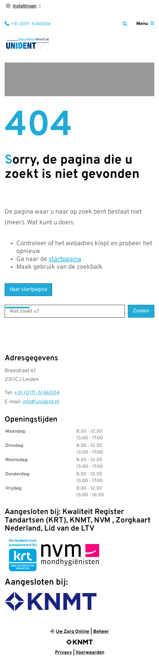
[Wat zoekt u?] (65, 311)
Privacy (63, 653)
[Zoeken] (125, 24)
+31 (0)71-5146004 (37, 393)
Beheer (101, 632)
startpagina (65, 259)
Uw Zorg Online (72, 632)
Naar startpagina (28, 289)
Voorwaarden (89, 653)
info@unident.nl (40, 402)
